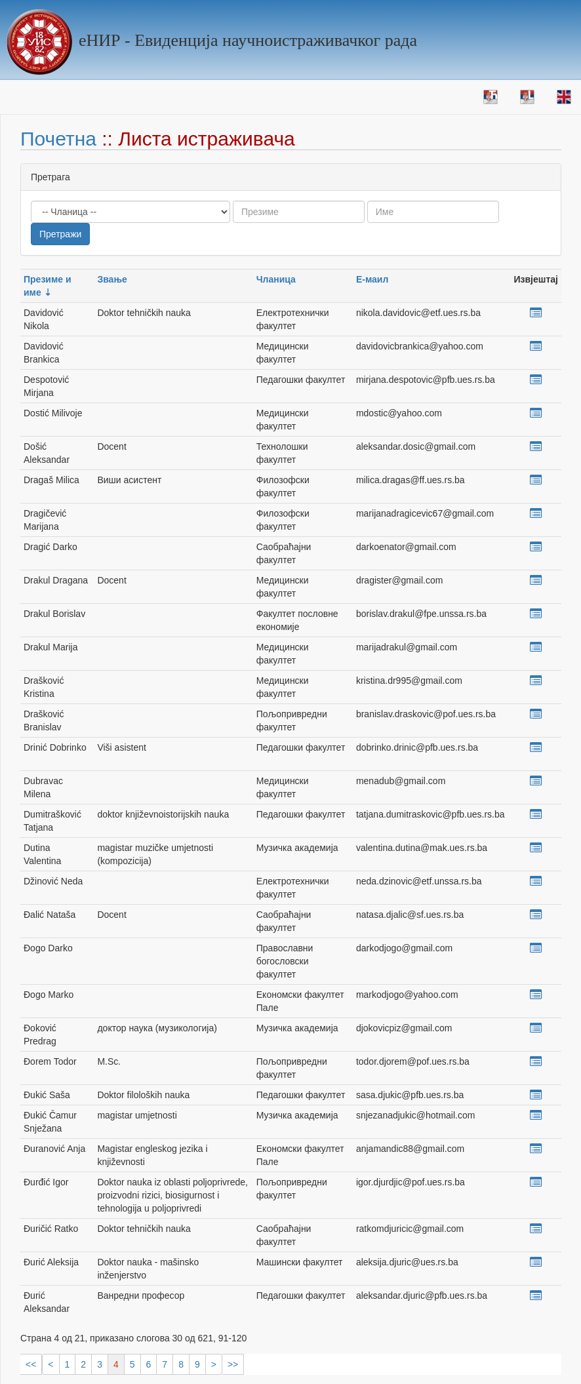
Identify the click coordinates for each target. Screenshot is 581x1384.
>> (233, 1364)
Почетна (58, 138)
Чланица (276, 279)
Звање (112, 279)
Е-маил (372, 279)
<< (31, 1364)
